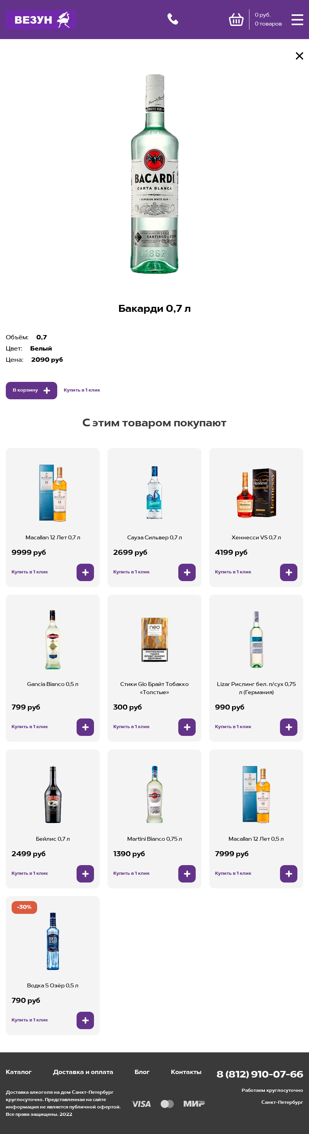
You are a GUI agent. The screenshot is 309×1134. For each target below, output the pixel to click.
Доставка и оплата (83, 1072)
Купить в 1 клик (82, 390)
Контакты (186, 1072)
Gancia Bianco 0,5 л (53, 684)
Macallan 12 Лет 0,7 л (53, 537)
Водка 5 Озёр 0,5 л (53, 986)
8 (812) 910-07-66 (260, 1075)
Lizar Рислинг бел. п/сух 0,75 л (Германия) (256, 688)
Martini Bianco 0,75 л (154, 839)
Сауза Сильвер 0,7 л (154, 537)
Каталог (19, 1072)
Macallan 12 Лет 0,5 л (256, 839)
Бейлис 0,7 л (53, 839)
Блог (142, 1072)
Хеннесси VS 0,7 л (256, 537)
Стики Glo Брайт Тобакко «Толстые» (154, 688)
